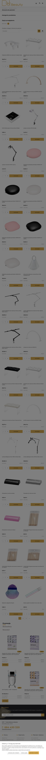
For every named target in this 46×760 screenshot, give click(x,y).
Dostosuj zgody (24, 752)
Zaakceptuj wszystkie (33, 752)
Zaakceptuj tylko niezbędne (13, 752)
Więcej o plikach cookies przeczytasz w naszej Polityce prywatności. (16, 749)
